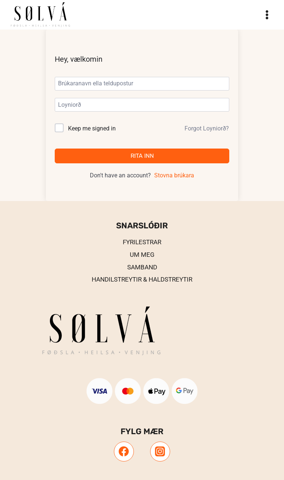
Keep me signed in (92, 128)
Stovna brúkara (174, 175)
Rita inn (142, 155)
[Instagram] (160, 452)
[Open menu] (266, 14)
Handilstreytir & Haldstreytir (142, 279)
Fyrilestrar (142, 242)
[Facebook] (124, 452)
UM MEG (142, 254)
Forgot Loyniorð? (207, 128)
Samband (142, 267)
